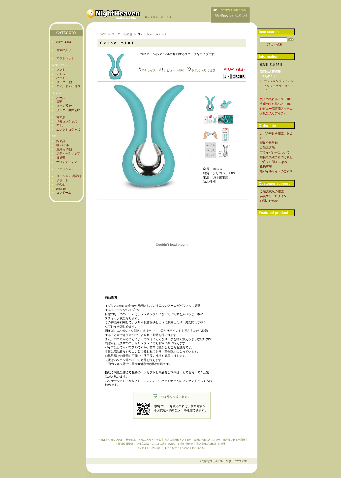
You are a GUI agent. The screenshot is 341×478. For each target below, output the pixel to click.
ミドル (60, 74)
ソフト (60, 69)
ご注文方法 (142, 443)
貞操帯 (60, 157)
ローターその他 (121, 34)
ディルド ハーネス (68, 86)
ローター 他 (64, 82)
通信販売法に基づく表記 (276, 157)
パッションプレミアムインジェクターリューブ (278, 85)
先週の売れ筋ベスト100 (207, 439)
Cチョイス (146, 70)
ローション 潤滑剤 (68, 176)
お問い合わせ (185, 443)
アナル (60, 125)
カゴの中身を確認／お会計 (233, 10)
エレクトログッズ (68, 129)
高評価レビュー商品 (234, 439)
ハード (60, 78)
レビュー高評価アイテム (276, 108)
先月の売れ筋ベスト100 (276, 99)
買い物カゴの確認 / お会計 (210, 443)
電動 (59, 101)
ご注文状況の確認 (272, 191)
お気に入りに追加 (201, 70)
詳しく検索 (274, 44)
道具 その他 (64, 149)
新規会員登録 (125, 443)
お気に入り (63, 50)
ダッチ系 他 (64, 106)
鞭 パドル (62, 145)
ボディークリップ (68, 153)
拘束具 (60, 141)
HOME (101, 34)
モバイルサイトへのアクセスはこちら (185, 448)
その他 (60, 184)
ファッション (65, 169)
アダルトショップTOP (110, 439)
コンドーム (63, 192)
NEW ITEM (63, 41)
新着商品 (131, 439)
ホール (60, 97)
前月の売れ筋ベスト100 (177, 439)
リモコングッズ (66, 121)
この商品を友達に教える (171, 397)
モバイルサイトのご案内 (276, 171)
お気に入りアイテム (150, 439)
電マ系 (60, 117)
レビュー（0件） (172, 70)
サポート (62, 180)
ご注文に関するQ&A (163, 443)
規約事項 (266, 166)
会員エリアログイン (273, 196)
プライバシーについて (275, 152)
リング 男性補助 (68, 110)
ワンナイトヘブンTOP (149, 448)
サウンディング (66, 162)
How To (61, 188)
